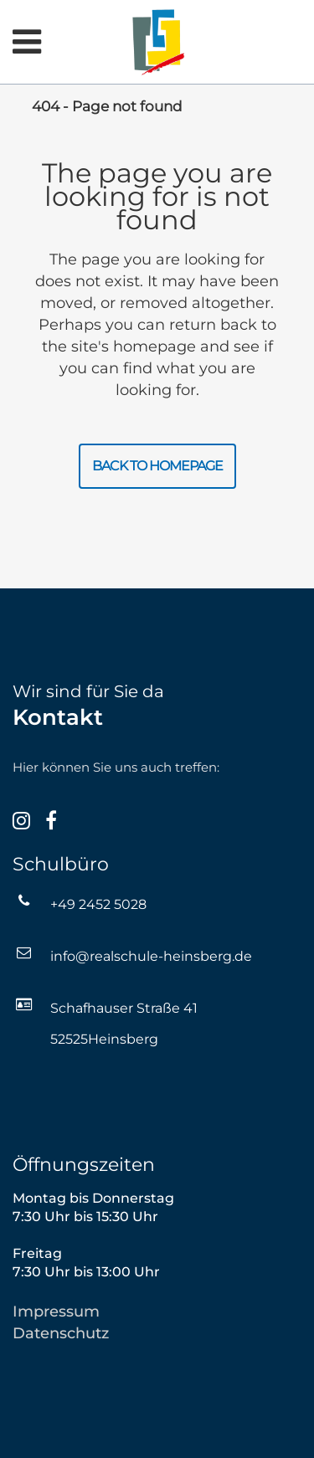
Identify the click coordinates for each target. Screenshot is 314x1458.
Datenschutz (61, 1333)
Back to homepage (157, 466)
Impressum (56, 1311)
